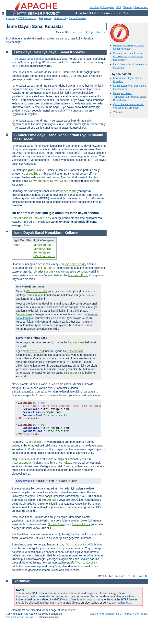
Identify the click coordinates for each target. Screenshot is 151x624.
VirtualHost (35, 351)
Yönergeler (107, 7)
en (81, 32)
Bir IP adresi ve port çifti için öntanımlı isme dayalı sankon (55, 213)
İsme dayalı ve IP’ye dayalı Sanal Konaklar (128, 47)
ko (98, 32)
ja (92, 32)
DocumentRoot (43, 245)
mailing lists (124, 602)
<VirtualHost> (32, 173)
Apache (10, 18)
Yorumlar (118, 112)
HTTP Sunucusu (26, 18)
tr (104, 32)
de (74, 32)
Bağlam (84, 559)
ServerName (37, 181)
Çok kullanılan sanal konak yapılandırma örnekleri (128, 106)
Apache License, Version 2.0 (22, 617)
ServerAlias (59, 181)
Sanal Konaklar (77, 18)
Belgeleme (45, 18)
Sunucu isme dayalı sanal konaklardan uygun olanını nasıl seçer (128, 56)
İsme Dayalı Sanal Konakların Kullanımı (47, 233)
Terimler (127, 7)
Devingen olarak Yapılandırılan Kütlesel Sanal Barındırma (129, 97)
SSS (118, 7)
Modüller (94, 7)
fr (87, 32)
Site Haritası (141, 7)
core (17, 245)
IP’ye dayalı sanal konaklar (28, 58)
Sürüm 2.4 (60, 18)
